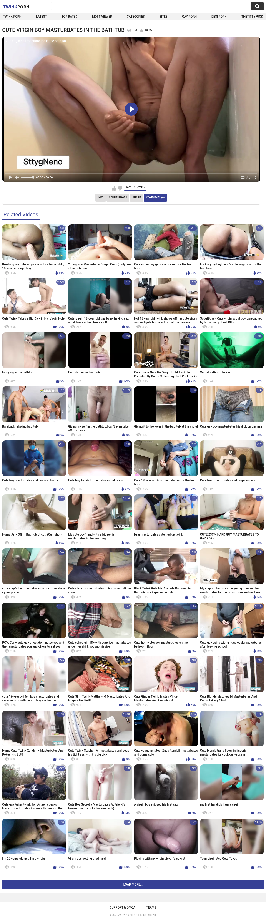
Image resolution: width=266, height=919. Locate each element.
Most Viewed (102, 16)
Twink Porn (12, 16)
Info (101, 197)
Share (136, 197)
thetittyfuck (252, 16)
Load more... (133, 884)
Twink (16, 7)
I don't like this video (120, 188)
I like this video (114, 188)
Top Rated (69, 16)
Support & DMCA (122, 907)
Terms (151, 907)
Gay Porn (189, 16)
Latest (41, 16)
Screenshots (118, 197)
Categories (136, 16)
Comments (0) (155, 197)
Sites (163, 16)
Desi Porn (219, 16)
